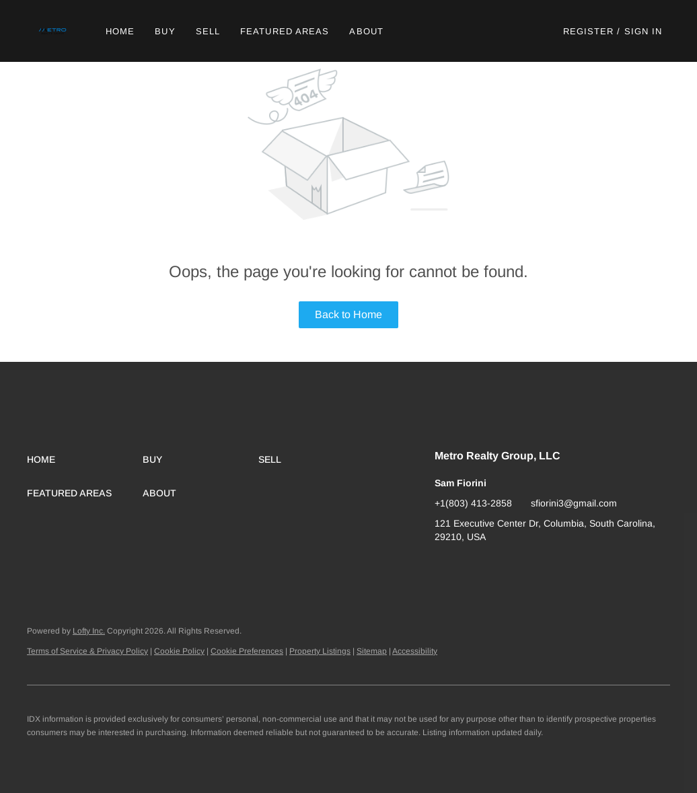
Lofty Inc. (89, 631)
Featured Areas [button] (284, 31)
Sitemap (372, 651)
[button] (53, 30)
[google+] (445, 567)
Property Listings (320, 651)
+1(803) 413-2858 (473, 503)
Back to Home (348, 314)
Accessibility (414, 651)
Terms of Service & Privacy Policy (87, 651)
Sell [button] (208, 31)
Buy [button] (165, 31)
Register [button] (588, 31)
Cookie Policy (179, 651)
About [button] (366, 31)
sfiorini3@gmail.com (574, 503)
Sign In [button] (643, 31)
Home (120, 31)
